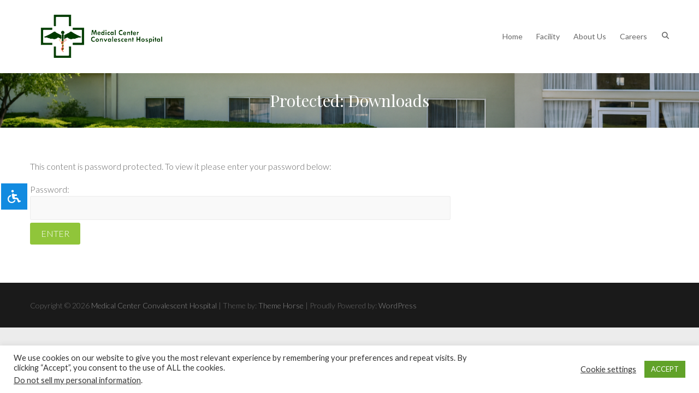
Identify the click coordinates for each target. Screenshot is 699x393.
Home (512, 36)
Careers (633, 36)
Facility (548, 36)
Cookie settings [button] (608, 369)
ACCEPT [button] (665, 369)
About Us (589, 36)
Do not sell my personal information (77, 380)
